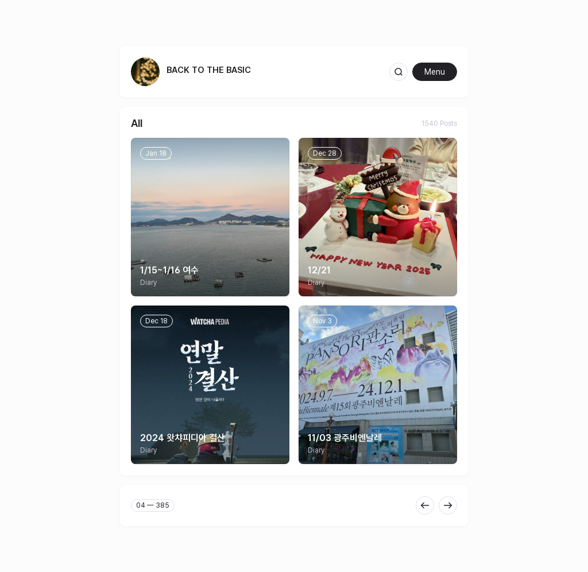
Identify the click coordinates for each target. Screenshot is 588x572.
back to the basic (209, 70)
